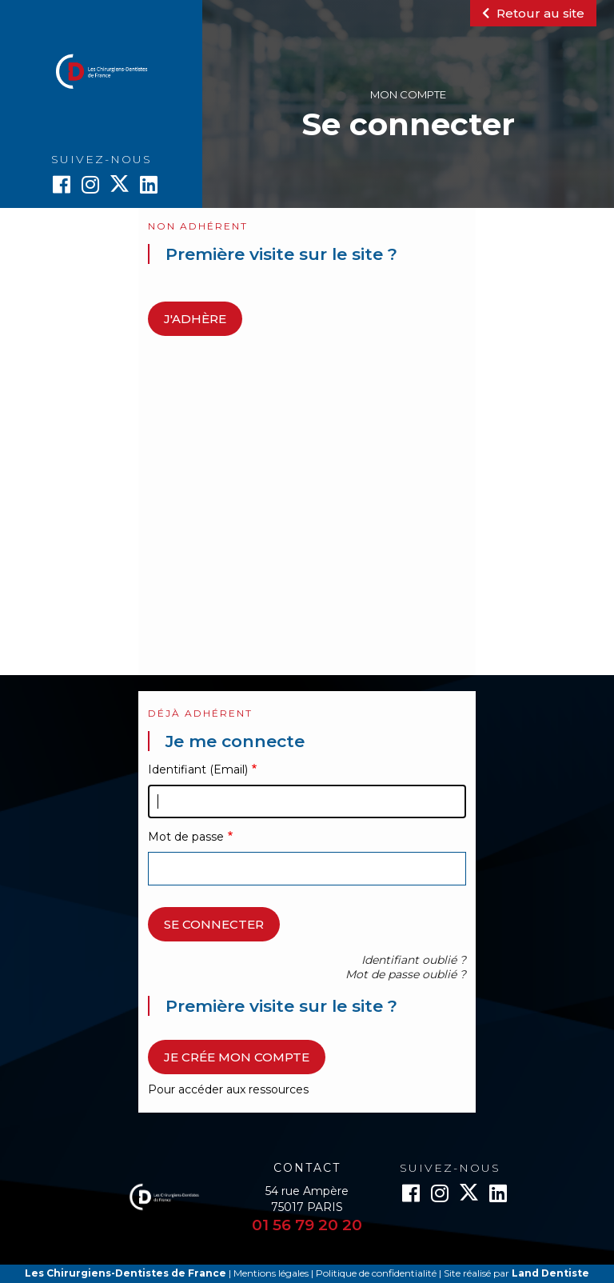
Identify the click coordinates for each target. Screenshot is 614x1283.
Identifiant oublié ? (413, 960)
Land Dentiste (550, 1273)
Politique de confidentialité (376, 1273)
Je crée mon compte (236, 1057)
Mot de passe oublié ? (405, 974)
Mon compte (408, 94)
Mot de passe (186, 836)
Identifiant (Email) (198, 769)
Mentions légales (271, 1273)
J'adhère (195, 318)
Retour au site (533, 13)
